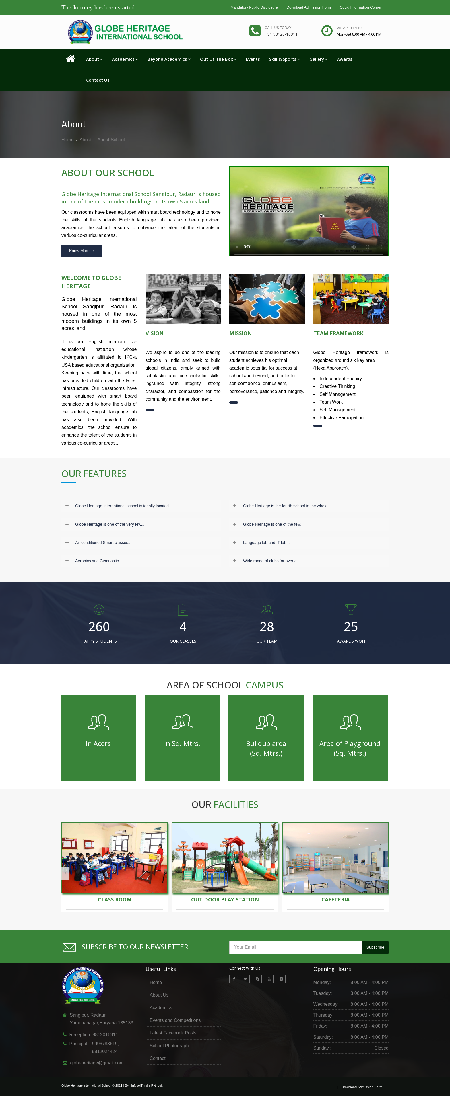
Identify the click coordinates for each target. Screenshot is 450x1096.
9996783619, (103, 1043)
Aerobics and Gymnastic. (97, 561)
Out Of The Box (218, 59)
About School (111, 139)
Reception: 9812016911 (93, 1034)
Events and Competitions (175, 1020)
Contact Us (98, 80)
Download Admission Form (309, 7)
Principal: (78, 1043)
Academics (125, 59)
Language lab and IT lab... (266, 542)
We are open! (349, 28)
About (94, 59)
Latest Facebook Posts (173, 1032)
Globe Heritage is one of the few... (273, 524)
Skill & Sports (284, 59)
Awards (344, 59)
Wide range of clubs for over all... (272, 561)
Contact (158, 1058)
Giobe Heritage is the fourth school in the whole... (287, 506)
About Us (159, 995)
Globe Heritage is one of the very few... (109, 524)
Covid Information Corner (360, 7)
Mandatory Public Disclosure (254, 7)
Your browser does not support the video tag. (309, 213)
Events (253, 59)
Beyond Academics (169, 59)
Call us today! (278, 28)
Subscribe (375, 947)
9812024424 (102, 1051)
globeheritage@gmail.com (96, 1062)
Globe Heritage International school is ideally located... (123, 506)
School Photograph (169, 1045)
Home (67, 139)
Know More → (82, 250)
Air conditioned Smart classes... (103, 542)
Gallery (318, 59)
